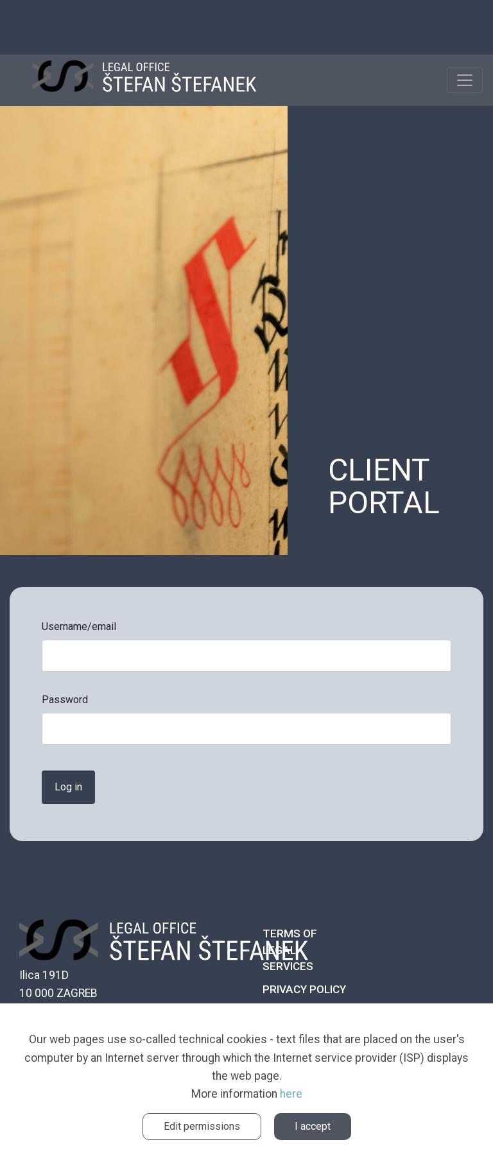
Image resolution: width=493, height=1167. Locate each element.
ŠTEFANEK (144, 80)
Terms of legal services (290, 950)
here (291, 1093)
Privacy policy (304, 989)
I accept (313, 1126)
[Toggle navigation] (465, 80)
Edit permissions (202, 1126)
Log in (68, 787)
